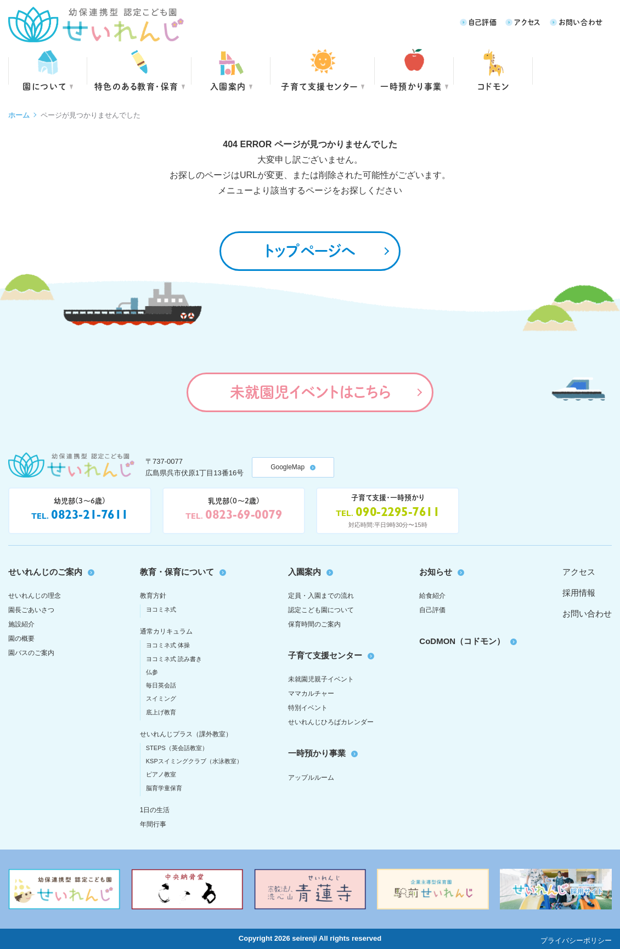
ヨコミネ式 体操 (168, 645)
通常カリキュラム (166, 631)
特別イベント (308, 708)
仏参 (152, 672)
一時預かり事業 (317, 753)
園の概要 (21, 638)
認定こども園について (321, 610)
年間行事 (153, 824)
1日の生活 (155, 810)
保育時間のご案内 (314, 624)
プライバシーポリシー (576, 940)
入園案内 (228, 86)
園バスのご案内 (31, 653)
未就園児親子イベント (321, 679)
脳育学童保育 (164, 788)
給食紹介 (432, 596)
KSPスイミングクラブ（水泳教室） (194, 761)
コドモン (493, 86)
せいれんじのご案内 (45, 571)
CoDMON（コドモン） (462, 641)
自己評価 (483, 21)
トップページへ (310, 250)
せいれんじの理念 (34, 596)
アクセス (527, 21)
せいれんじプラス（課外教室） (186, 734)
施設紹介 (21, 624)
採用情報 (578, 592)
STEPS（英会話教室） (177, 748)
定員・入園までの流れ (321, 596)
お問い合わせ (581, 21)
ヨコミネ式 (161, 609)
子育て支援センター (319, 86)
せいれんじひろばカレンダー (331, 722)
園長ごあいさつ (31, 610)
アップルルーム (311, 777)
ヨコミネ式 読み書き (174, 659)
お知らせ (435, 571)
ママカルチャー (311, 693)
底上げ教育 (161, 712)
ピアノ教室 (161, 774)
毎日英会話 (161, 685)
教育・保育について (177, 571)
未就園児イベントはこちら (310, 391)
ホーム (19, 115)
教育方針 (153, 596)
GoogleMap (287, 467)
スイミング (161, 698)
